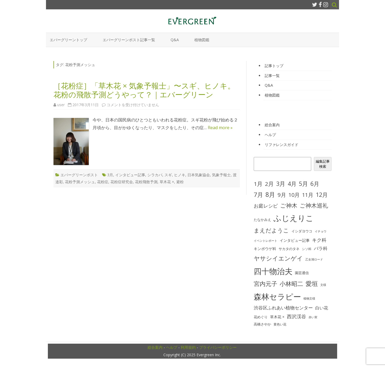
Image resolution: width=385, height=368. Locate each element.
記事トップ (274, 65)
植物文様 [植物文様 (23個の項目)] (309, 298)
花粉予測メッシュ (80, 181)
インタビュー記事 (130, 174)
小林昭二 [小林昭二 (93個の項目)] (291, 283)
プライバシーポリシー (218, 347)
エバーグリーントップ (68, 39)
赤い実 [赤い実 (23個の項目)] (313, 317)
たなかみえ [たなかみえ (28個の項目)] (262, 219)
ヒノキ (179, 174)
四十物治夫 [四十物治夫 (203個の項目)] (273, 271)
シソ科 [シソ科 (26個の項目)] (306, 249)
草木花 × (167, 181)
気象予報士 (221, 174)
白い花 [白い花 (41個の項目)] (321, 308)
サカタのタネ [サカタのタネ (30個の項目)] (289, 248)
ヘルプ (270, 134)
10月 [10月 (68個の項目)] (294, 194)
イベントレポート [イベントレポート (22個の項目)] (265, 241)
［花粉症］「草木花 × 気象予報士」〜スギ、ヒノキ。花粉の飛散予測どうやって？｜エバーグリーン (144, 90)
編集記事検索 (323, 164)
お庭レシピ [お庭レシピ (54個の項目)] (266, 205)
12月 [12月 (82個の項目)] (322, 194)
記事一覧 (272, 75)
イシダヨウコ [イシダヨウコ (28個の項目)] (301, 231)
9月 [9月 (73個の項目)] (282, 194)
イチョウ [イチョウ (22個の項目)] (320, 231)
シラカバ (154, 174)
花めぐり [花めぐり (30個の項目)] (261, 317)
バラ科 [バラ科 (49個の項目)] (321, 248)
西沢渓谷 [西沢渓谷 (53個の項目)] (296, 316)
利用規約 (188, 347)
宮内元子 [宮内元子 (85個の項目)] (265, 284)
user (61, 104)
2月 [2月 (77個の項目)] (269, 183)
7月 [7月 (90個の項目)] (258, 194)
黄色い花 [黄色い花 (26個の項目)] (280, 324)
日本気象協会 (198, 174)
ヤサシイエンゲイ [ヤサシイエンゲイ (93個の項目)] (278, 258)
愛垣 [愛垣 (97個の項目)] (312, 283)
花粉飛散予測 (146, 181)
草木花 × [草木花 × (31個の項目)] (277, 317)
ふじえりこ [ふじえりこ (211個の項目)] (294, 218)
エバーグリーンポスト (79, 174)
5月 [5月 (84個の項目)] (303, 183)
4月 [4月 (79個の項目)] (292, 183)
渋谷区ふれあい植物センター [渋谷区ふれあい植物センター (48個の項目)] (283, 308)
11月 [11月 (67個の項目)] (307, 194)
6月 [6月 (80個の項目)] (314, 183)
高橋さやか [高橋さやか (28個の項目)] (262, 324)
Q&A (175, 39)
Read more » (220, 128)
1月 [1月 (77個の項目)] (258, 183)
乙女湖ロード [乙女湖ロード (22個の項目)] (314, 259)
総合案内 (272, 124)
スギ (168, 174)
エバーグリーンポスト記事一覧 (129, 39)
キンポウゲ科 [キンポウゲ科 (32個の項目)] (265, 248)
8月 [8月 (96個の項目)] (270, 194)
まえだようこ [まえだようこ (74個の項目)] (271, 230)
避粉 (180, 181)
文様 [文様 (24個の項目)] (323, 285)
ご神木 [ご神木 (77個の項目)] (288, 205)
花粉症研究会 (121, 181)
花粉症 (102, 181)
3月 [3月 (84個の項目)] (280, 183)
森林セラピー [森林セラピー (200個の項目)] (277, 296)
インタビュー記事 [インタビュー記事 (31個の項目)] (295, 240)
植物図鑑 (201, 39)
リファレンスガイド (281, 144)
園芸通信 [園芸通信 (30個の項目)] (302, 272)
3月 (110, 174)
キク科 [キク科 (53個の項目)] (319, 240)
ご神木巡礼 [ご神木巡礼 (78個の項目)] (314, 205)
